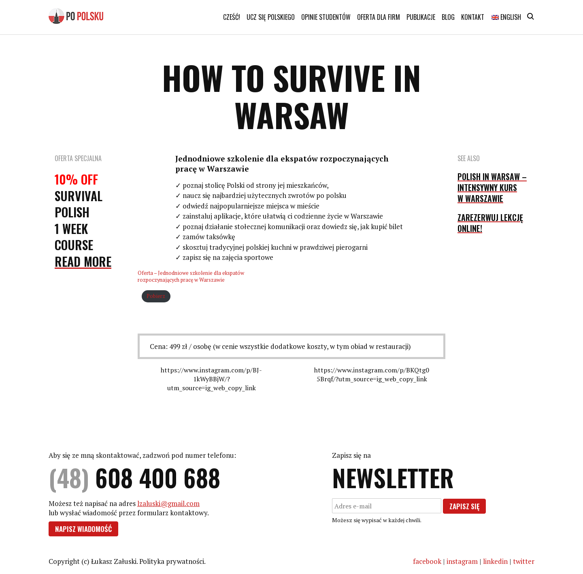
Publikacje (420, 17)
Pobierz (156, 296)
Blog (448, 17)
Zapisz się (464, 506)
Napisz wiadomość (83, 529)
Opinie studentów (326, 17)
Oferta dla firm (378, 17)
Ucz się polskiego (271, 17)
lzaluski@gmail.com (168, 503)
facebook (427, 561)
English (506, 17)
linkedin (495, 561)
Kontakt (472, 17)
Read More (83, 261)
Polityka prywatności (171, 561)
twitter (523, 561)
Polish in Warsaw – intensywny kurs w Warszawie (492, 187)
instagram (462, 561)
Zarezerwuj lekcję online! (490, 222)
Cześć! (231, 17)
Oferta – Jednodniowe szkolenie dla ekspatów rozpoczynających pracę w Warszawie (191, 276)
